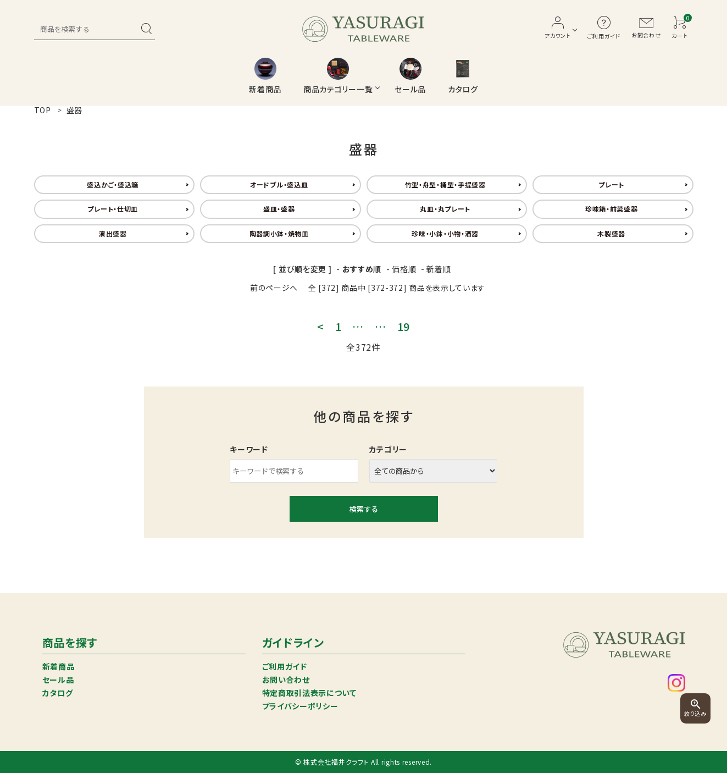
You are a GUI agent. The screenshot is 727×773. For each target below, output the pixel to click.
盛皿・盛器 (279, 208)
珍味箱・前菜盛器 (611, 208)
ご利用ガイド (284, 666)
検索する (363, 509)
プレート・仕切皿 (112, 208)
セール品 (58, 679)
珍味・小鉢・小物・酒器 (445, 233)
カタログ (57, 692)
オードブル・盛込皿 (279, 184)
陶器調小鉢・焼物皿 (279, 233)
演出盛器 (113, 233)
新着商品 (58, 666)
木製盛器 (611, 233)
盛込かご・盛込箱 (112, 184)
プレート (611, 184)
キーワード (249, 449)
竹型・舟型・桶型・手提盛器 (445, 184)
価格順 (404, 268)
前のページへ (274, 287)
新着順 (438, 268)
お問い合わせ (286, 679)
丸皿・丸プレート (445, 208)
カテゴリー (388, 449)
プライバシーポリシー (300, 705)
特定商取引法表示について (309, 692)
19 (403, 326)
